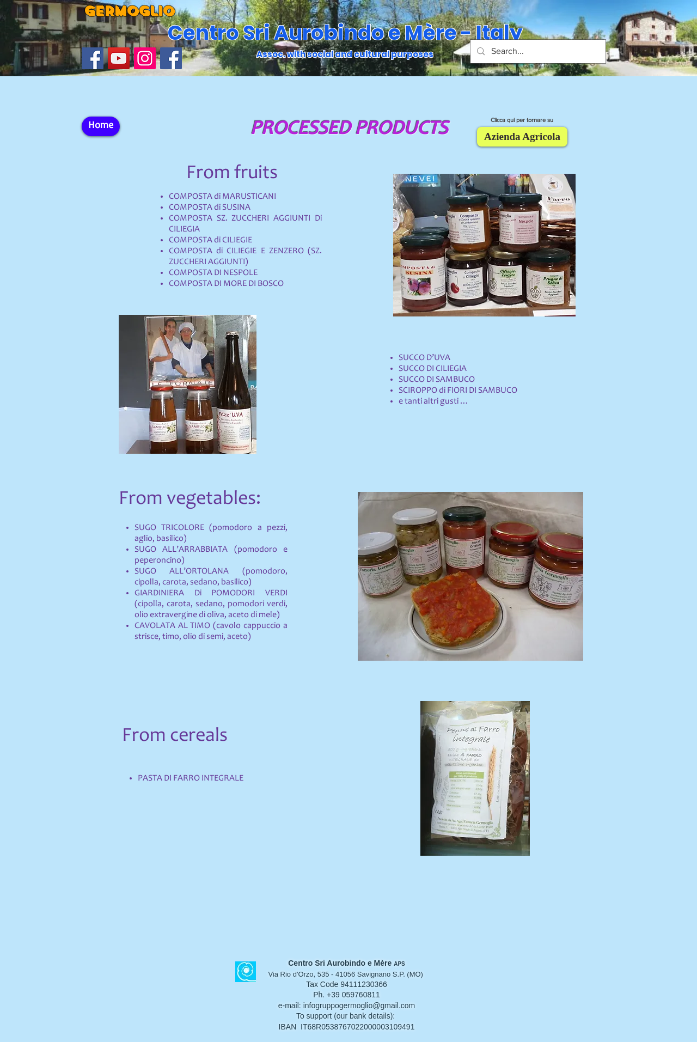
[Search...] (537, 51)
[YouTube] (119, 58)
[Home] (101, 126)
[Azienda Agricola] (522, 137)
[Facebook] (171, 58)
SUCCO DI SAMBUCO (437, 379)
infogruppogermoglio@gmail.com (359, 1005)
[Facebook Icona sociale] (92, 58)
